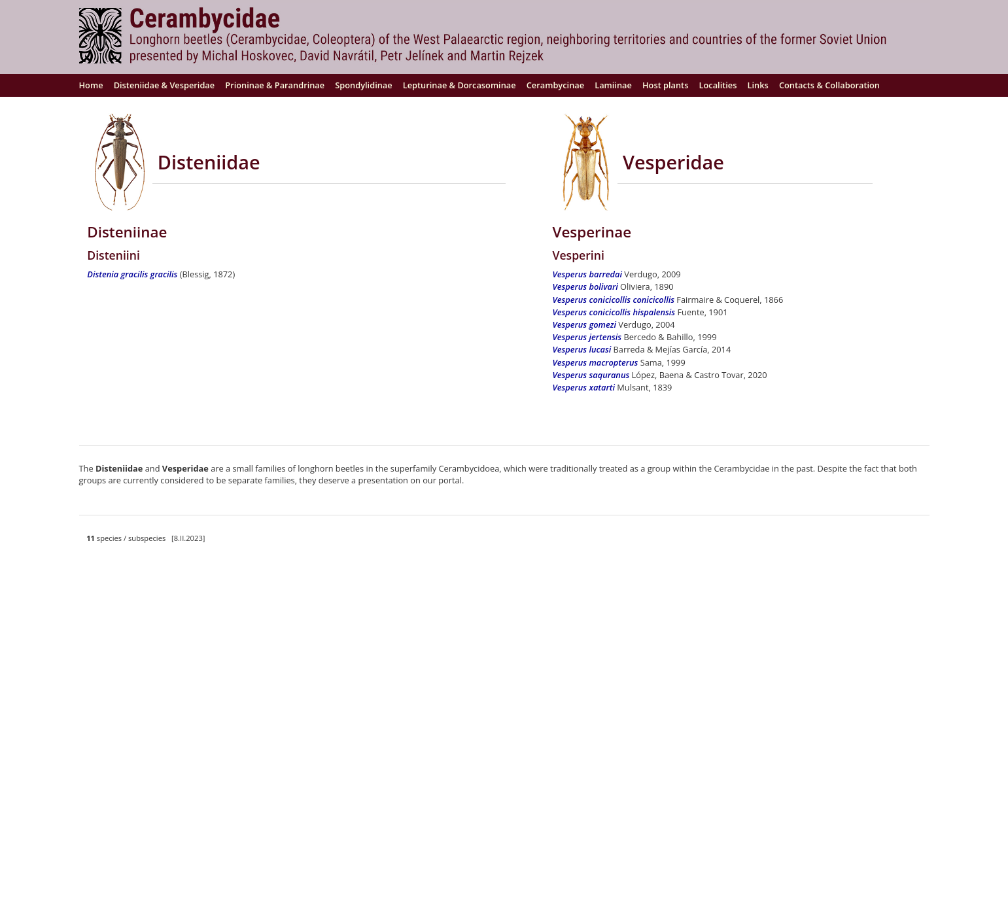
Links (758, 85)
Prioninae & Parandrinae (274, 85)
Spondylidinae (363, 85)
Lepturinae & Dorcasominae (459, 85)
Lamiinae (613, 85)
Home (91, 85)
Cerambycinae (555, 85)
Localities (718, 85)
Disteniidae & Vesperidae (164, 85)
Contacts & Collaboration (829, 85)
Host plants (665, 85)
